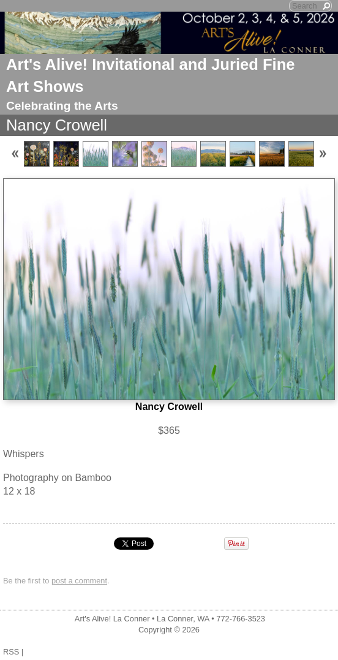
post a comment (79, 580)
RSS (11, 651)
